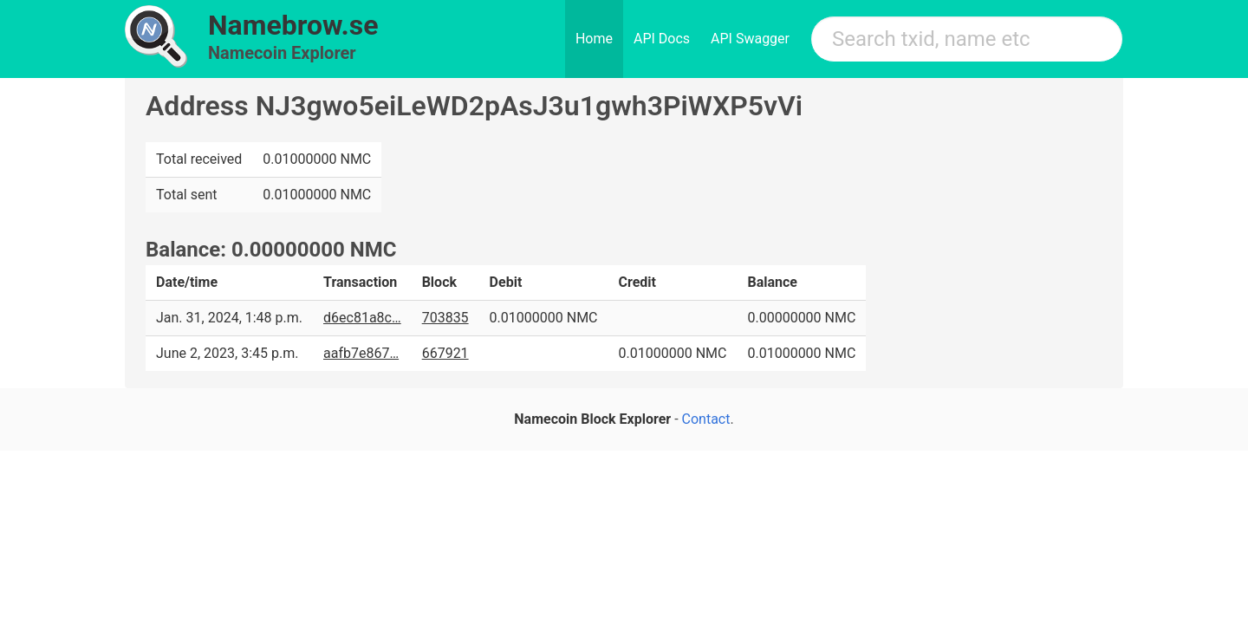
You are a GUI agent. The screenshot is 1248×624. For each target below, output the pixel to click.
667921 (445, 353)
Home (594, 38)
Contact (706, 419)
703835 (445, 317)
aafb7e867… (361, 353)
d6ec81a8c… (362, 317)
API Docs (662, 38)
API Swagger (750, 38)
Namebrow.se (293, 25)
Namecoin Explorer (282, 52)
